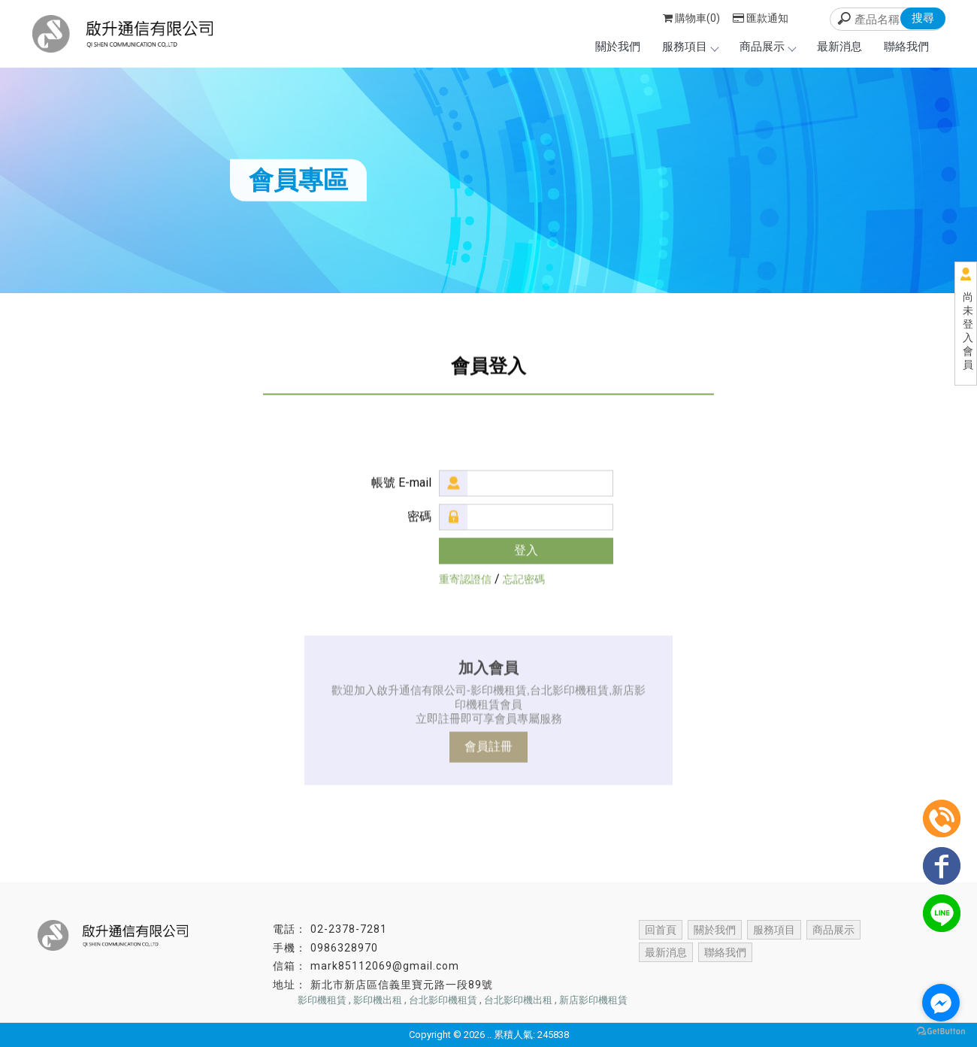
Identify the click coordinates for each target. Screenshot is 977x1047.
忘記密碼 (524, 579)
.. (489, 1034)
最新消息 (839, 46)
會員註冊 (488, 747)
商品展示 (767, 46)
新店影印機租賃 (593, 1000)
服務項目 (690, 46)
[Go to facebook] (941, 1002)
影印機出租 (377, 1000)
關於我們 (617, 46)
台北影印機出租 (518, 1000)
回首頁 (660, 930)
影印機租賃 (322, 1000)
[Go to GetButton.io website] (941, 1031)
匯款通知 (760, 18)
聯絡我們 (906, 46)
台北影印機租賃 (443, 1000)
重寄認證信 (465, 579)
